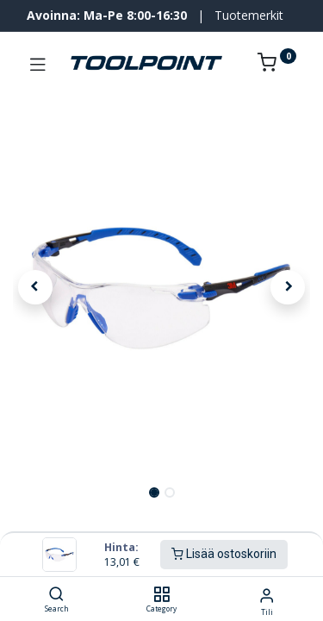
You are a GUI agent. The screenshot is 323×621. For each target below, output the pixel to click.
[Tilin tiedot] (266, 594)
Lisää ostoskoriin (223, 554)
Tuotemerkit (248, 15)
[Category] (161, 594)
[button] (35, 287)
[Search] (56, 594)
